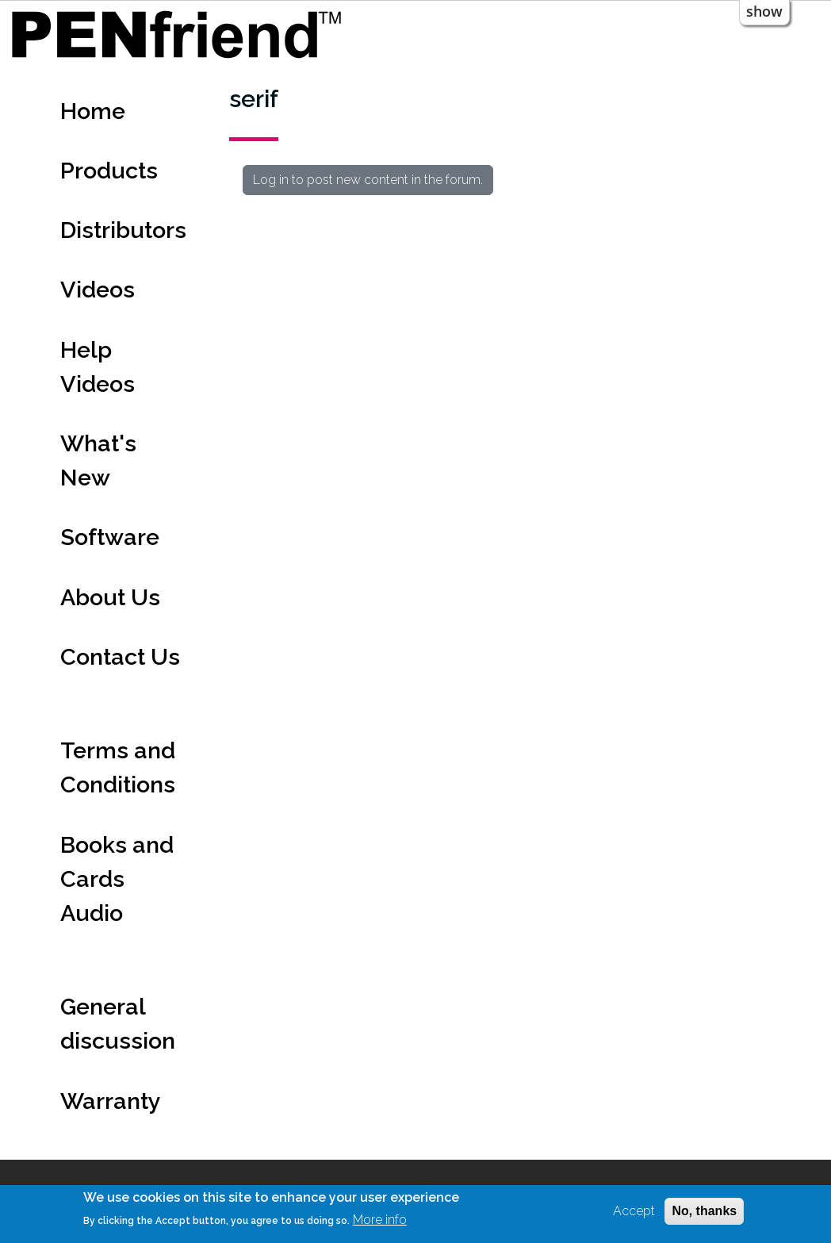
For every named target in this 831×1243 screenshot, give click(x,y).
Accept (634, 1210)
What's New (98, 460)
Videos (97, 289)
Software (109, 537)
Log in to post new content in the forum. (368, 179)
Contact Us (120, 656)
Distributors (123, 230)
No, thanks (704, 1211)
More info (380, 1220)
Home (92, 111)
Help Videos (97, 366)
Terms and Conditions (117, 767)
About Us (110, 597)
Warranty (110, 1101)
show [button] (764, 11)
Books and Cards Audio (117, 878)
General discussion (117, 1023)
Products (109, 170)
